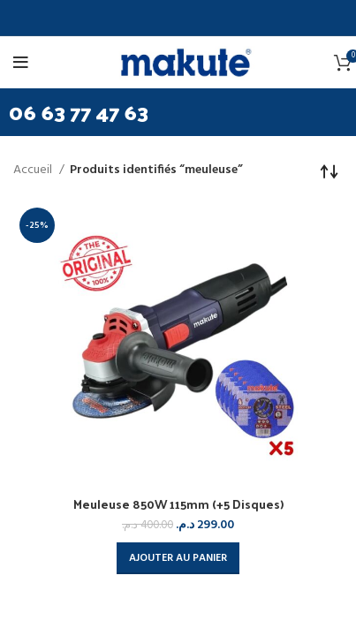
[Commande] (329, 170)
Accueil (34, 170)
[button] (178, 558)
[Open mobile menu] (23, 62)
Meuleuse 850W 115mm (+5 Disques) (178, 504)
